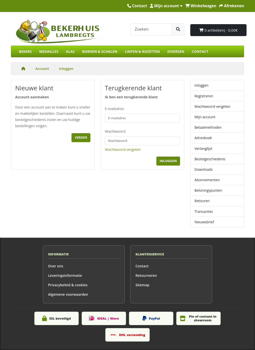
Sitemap (142, 285)
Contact (141, 266)
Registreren (203, 96)
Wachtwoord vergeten (123, 149)
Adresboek (203, 137)
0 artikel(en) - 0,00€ (218, 30)
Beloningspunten (208, 190)
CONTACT (200, 51)
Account (42, 68)
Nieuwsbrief (204, 222)
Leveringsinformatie (65, 275)
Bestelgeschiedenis (209, 159)
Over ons (55, 266)
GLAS (70, 51)
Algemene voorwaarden (68, 294)
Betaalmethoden (208, 127)
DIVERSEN (175, 51)
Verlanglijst (203, 148)
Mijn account (204, 117)
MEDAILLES (48, 51)
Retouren (202, 200)
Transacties (203, 211)
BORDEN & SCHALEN (99, 51)
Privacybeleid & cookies (67, 285)
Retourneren (146, 275)
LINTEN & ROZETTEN (142, 51)
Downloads (203, 169)
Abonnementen (207, 179)
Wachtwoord (115, 131)
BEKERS (25, 51)
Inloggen (66, 68)
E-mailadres (114, 108)
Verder (81, 137)
